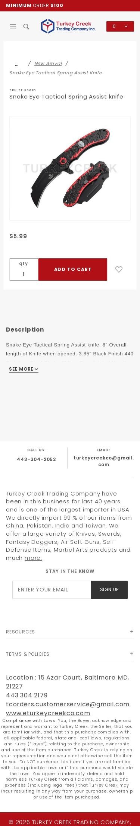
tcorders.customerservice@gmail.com (68, 704)
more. (33, 558)
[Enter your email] (51, 590)
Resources (20, 632)
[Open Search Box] (27, 26)
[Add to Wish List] (119, 269)
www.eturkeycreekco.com (48, 713)
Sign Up (109, 589)
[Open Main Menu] (13, 26)
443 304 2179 (27, 695)
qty (23, 263)
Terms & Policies (28, 654)
